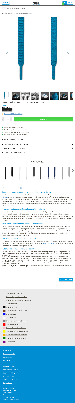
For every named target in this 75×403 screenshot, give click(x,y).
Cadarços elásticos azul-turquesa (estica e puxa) (18, 13)
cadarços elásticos (49, 243)
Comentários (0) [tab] (17, 188)
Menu (5, 3)
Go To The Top (66, 279)
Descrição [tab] (6, 188)
